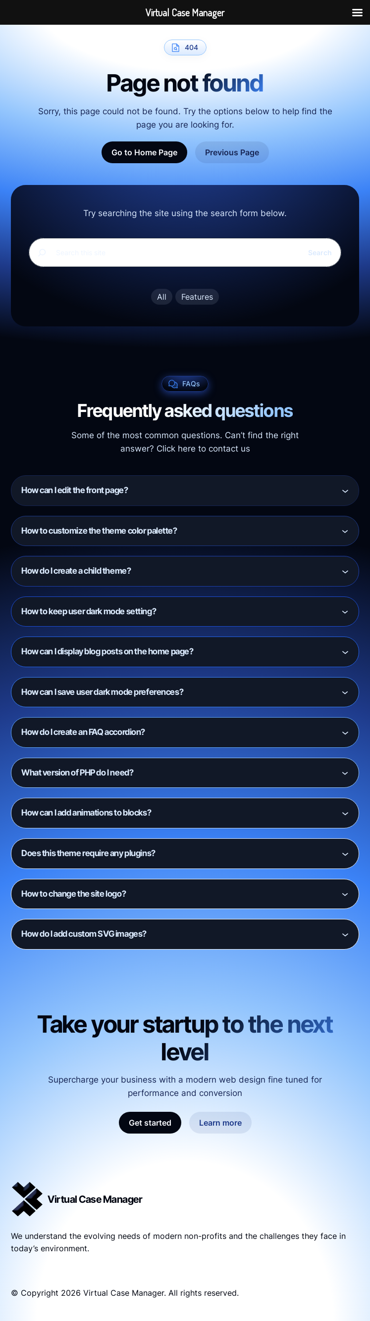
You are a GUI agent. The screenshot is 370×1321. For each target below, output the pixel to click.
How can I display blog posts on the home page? (107, 651)
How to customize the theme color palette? (99, 531)
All (161, 297)
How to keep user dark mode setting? (88, 611)
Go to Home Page (144, 152)
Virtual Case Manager (95, 1199)
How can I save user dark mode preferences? (102, 692)
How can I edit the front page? (74, 490)
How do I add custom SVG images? (84, 934)
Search (320, 252)
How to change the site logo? (73, 894)
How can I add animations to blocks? (86, 813)
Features (197, 297)
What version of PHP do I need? (77, 772)
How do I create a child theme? (76, 571)
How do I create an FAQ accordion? (83, 732)
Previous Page (232, 152)
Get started (150, 1123)
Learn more (220, 1123)
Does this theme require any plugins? (88, 853)
